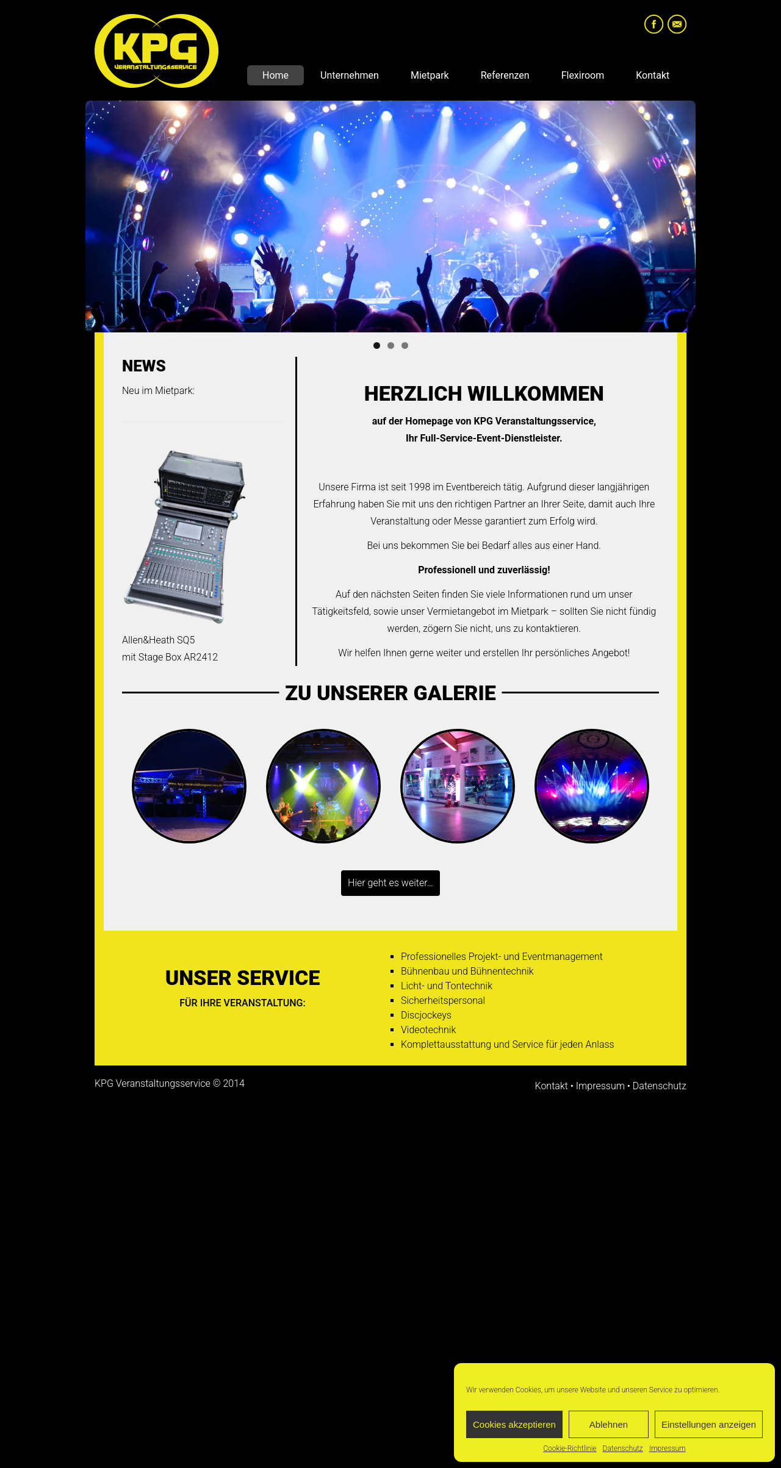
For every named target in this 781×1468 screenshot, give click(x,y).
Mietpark (430, 75)
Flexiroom (583, 75)
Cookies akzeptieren (514, 1424)
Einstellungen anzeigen (708, 1424)
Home (275, 75)
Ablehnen (608, 1424)
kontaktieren (552, 628)
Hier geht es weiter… (390, 883)
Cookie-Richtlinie (569, 1448)
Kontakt (652, 75)
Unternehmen (349, 75)
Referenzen (505, 75)
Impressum (667, 1448)
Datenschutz (623, 1448)
